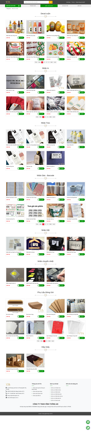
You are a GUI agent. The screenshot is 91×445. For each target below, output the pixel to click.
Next (51, 62)
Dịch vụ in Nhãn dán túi (56, 398)
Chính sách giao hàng (37, 391)
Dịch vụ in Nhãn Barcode (56, 394)
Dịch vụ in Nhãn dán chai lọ (57, 396)
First (36, 62)
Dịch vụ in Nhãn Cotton (56, 390)
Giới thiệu (68, 2)
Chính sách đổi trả (37, 395)
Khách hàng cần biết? (80, 2)
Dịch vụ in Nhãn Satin (55, 392)
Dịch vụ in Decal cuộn (55, 400)
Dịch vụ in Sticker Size (55, 387)
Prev (39, 62)
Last (55, 62)
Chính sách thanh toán (37, 393)
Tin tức (73, 2)
